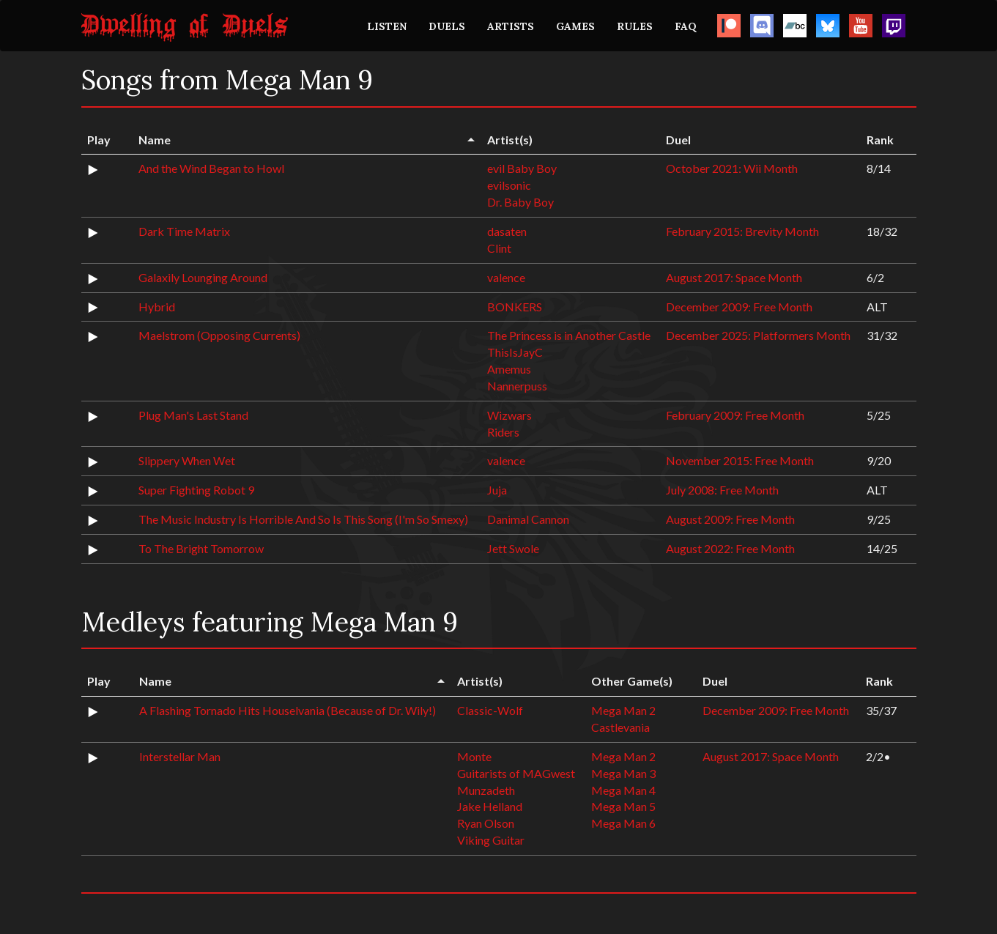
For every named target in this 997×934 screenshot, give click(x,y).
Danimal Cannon (528, 519)
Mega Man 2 (623, 710)
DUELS (447, 26)
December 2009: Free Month (739, 307)
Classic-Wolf (490, 710)
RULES (635, 26)
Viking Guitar (491, 840)
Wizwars (509, 415)
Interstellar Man (179, 756)
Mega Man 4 (623, 790)
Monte (474, 756)
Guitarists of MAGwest (516, 773)
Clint (499, 248)
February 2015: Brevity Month (742, 231)
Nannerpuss (517, 386)
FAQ (686, 26)
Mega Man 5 (623, 806)
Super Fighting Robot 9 (196, 490)
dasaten (507, 231)
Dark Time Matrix (184, 231)
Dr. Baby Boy (520, 202)
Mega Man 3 (623, 773)
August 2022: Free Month (730, 548)
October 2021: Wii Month (732, 168)
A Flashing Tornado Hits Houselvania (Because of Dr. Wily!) (287, 710)
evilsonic (509, 185)
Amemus (509, 369)
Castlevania (620, 727)
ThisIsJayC (515, 352)
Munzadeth (486, 790)
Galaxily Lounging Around (202, 277)
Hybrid (156, 307)
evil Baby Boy (522, 168)
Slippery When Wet (186, 460)
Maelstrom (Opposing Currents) (219, 335)
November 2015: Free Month (740, 460)
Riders (503, 432)
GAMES (575, 26)
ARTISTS (510, 26)
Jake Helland (489, 806)
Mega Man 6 (623, 823)
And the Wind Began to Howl (211, 168)
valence (506, 277)
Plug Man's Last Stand (193, 415)
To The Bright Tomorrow (201, 548)
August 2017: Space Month (734, 277)
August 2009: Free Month (730, 519)
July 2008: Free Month (722, 490)
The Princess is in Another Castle (569, 335)
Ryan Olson (485, 823)
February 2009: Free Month (735, 415)
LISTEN (387, 26)
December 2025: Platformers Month (758, 335)
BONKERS (514, 307)
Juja (497, 490)
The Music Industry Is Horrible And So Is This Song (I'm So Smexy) (303, 519)
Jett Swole (513, 548)
